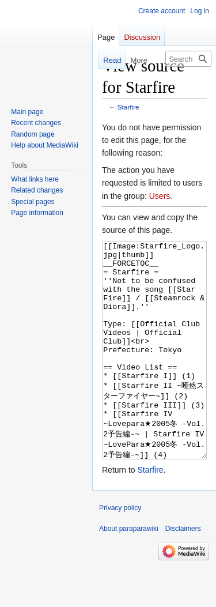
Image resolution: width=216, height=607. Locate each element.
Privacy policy (120, 551)
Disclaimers (183, 572)
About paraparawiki (128, 572)
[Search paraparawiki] (188, 59)
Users (159, 196)
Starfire (128, 107)
